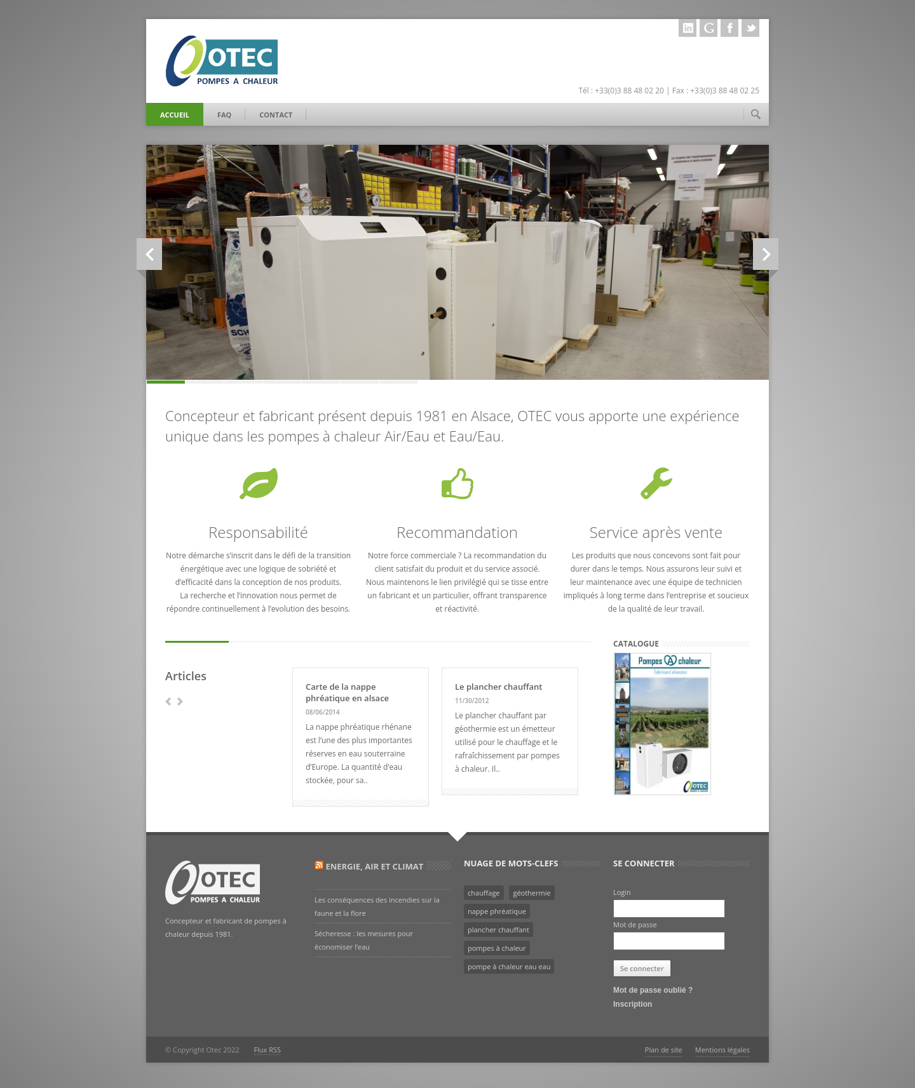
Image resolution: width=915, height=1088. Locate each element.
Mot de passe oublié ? (653, 990)
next (180, 701)
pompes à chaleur (497, 948)
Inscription (632, 1004)
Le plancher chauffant (499, 686)
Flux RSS (267, 1049)
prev (168, 701)
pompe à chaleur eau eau (509, 966)
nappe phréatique (497, 911)
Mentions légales (722, 1049)
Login (622, 892)
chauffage (484, 892)
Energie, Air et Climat (374, 866)
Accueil (174, 114)
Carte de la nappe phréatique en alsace (347, 692)
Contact (275, 114)
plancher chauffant (498, 929)
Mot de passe (635, 924)
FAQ (224, 114)
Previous (141, 254)
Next (765, 254)
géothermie (531, 892)
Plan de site (663, 1049)
